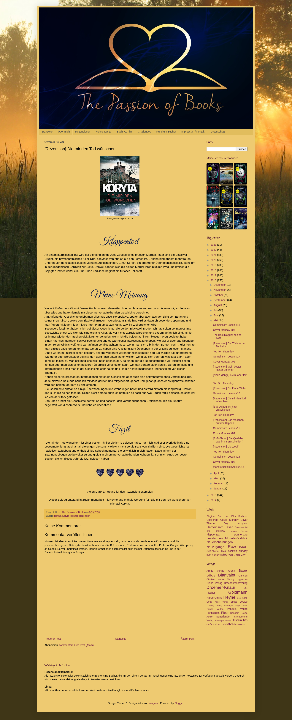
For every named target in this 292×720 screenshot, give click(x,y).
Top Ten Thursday (223, 351)
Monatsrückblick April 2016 (228, 466)
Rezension (84, 516)
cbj (221, 624)
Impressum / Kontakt (193, 131)
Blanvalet (226, 575)
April (217, 473)
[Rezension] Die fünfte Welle (229, 388)
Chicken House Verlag (220, 579)
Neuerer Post (53, 638)
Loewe (243, 601)
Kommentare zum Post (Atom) (76, 645)
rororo (242, 624)
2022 (214, 249)
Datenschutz (218, 131)
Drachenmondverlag (235, 583)
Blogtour (211, 516)
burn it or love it (215, 555)
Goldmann (237, 592)
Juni (216, 315)
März (217, 478)
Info (208, 531)
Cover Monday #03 (224, 461)
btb (245, 620)
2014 (214, 500)
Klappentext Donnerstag (227, 534)
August (218, 305)
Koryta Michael (70, 516)
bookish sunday (237, 550)
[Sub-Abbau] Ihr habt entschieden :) (225, 408)
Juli (216, 310)
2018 (214, 270)
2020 (214, 260)
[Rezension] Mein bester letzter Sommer (227, 368)
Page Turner (241, 605)
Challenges (144, 131)
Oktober (219, 295)
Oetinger (228, 605)
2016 (214, 280)
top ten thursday (234, 554)
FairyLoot (243, 523)
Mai (216, 320)
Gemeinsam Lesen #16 (226, 393)
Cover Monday (229, 519)
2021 (214, 254)
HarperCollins (214, 597)
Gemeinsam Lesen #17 (226, 356)
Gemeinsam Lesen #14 (226, 456)
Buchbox (242, 516)
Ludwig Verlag (214, 605)
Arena (231, 570)
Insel (239, 598)
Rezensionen (83, 131)
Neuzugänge (215, 547)
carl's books (213, 624)
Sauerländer (223, 616)
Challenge (212, 519)
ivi (233, 624)
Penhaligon (213, 612)
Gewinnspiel (241, 527)
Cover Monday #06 (224, 329)
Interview (220, 531)
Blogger (178, 703)
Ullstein (237, 620)
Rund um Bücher (166, 131)
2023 (214, 244)
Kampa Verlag (238, 531)
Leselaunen (215, 538)
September (220, 300)
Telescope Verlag (222, 620)
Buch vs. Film (124, 131)
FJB (245, 587)
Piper (224, 613)
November (220, 289)
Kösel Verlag (221, 602)
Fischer (211, 592)
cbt (225, 624)
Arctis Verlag (215, 570)
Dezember (220, 284)
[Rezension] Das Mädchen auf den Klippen (228, 421)
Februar (218, 483)
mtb (237, 624)
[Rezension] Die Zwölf (225, 446)
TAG (223, 550)
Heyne (57, 516)
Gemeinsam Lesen (220, 527)
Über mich (64, 131)
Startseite (47, 131)
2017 (214, 275)
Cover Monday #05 (224, 361)
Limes (234, 602)
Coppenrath (242, 579)
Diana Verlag (214, 583)
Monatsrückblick (236, 538)
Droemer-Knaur (221, 587)
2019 (214, 265)
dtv (229, 624)
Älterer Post (187, 638)
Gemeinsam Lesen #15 (226, 428)
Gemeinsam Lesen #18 (226, 324)
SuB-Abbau (212, 551)
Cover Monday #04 (224, 433)
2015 (214, 495)
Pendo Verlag (215, 609)
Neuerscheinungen (220, 542)
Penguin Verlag (237, 608)
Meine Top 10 (104, 131)
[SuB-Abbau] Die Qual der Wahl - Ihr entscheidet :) (228, 440)
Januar (218, 488)
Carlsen (243, 575)
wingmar (153, 703)
